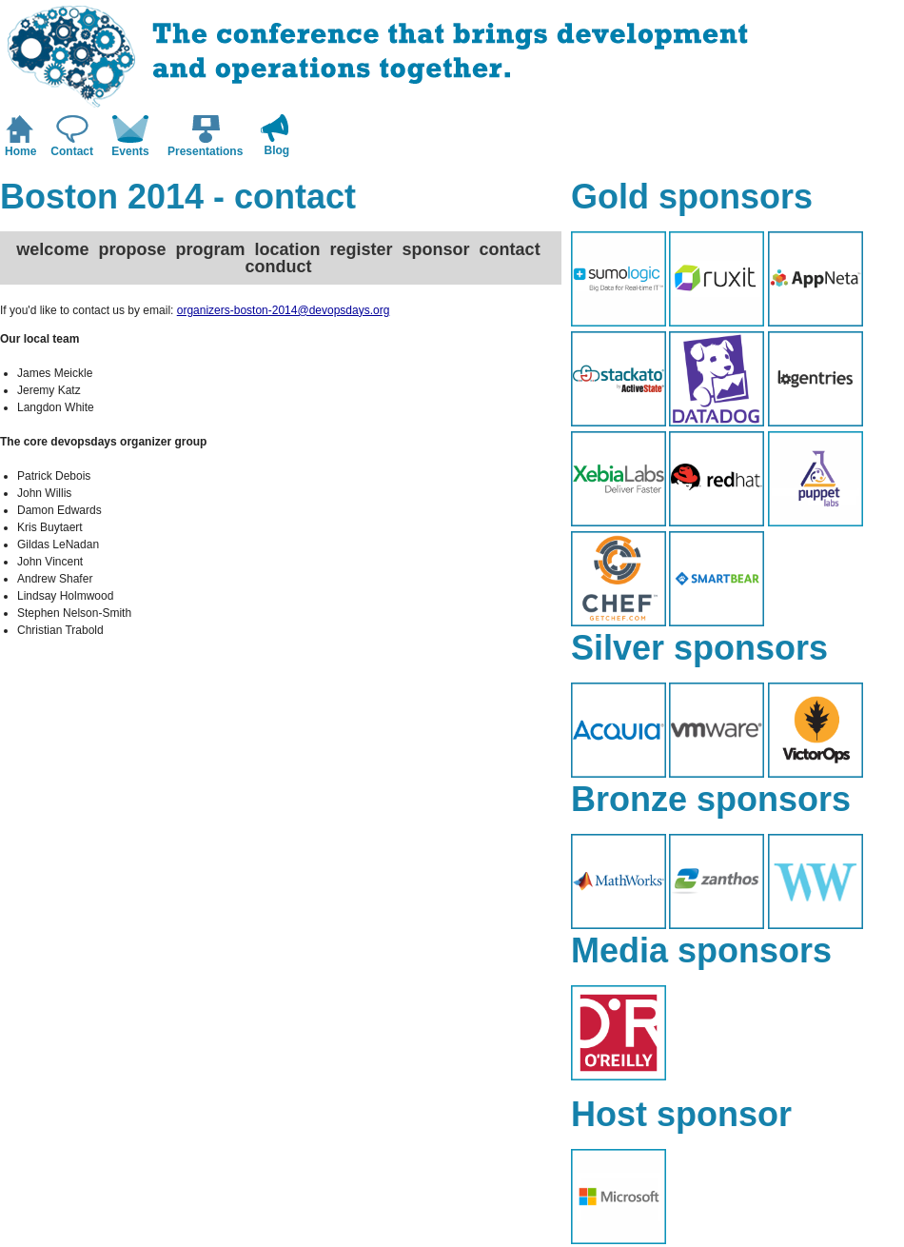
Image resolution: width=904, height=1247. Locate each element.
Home (20, 151)
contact (510, 249)
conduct (278, 266)
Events (129, 151)
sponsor (436, 249)
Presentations (205, 151)
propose (132, 249)
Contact (71, 151)
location (287, 249)
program (210, 249)
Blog (277, 150)
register (361, 249)
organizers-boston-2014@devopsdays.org (283, 310)
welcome (52, 249)
